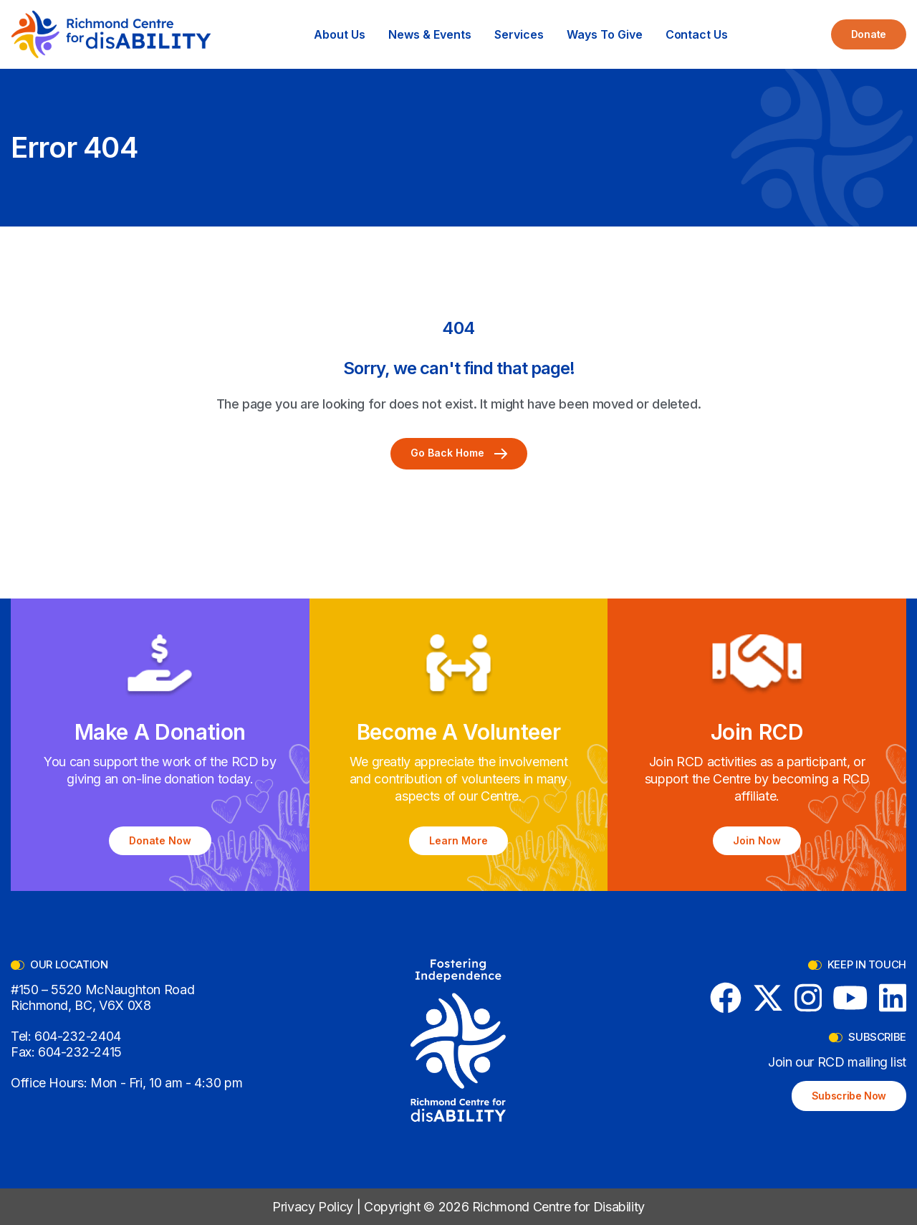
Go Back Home (459, 453)
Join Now (757, 840)
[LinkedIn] (893, 998)
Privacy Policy (312, 1206)
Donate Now (160, 840)
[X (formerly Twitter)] (768, 998)
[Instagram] (808, 998)
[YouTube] (850, 998)
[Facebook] (725, 998)
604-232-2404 (77, 1036)
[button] (339, 34)
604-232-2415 (80, 1051)
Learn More (458, 840)
